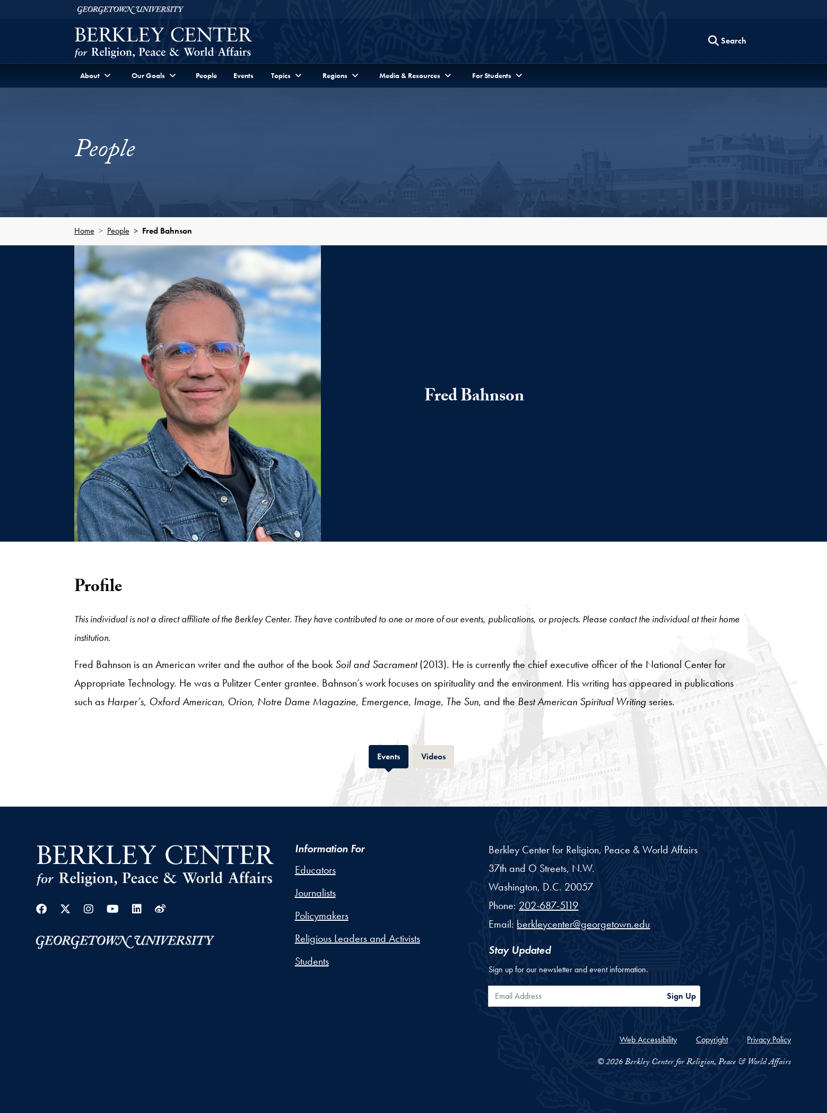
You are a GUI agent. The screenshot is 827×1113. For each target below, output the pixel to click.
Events (243, 75)
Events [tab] (392, 755)
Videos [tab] (437, 755)
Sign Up (681, 995)
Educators (315, 870)
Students (312, 961)
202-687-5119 (548, 905)
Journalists (315, 893)
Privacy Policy (769, 1039)
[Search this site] (727, 41)
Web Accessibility (648, 1039)
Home (84, 230)
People (206, 75)
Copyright (712, 1039)
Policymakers (322, 915)
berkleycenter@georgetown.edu (583, 924)
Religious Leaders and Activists (357, 938)
